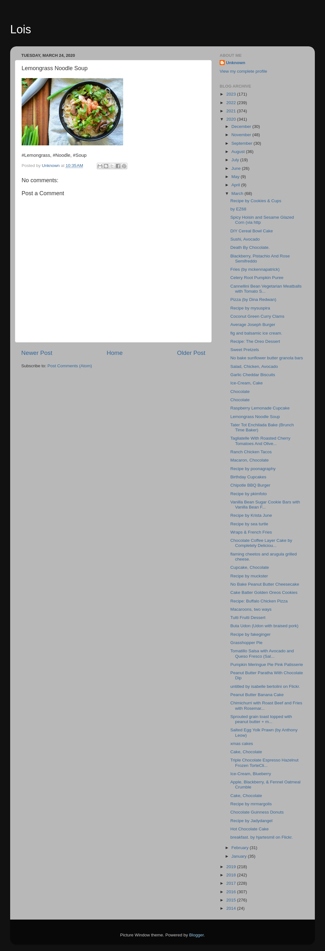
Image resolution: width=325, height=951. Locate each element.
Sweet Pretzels (244, 349)
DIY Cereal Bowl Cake (251, 231)
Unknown (235, 62)
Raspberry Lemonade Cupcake (260, 408)
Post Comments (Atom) (70, 365)
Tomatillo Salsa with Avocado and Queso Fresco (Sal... (262, 653)
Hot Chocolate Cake (249, 829)
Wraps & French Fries (251, 532)
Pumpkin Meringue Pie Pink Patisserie (266, 664)
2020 (231, 119)
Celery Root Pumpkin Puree (256, 277)
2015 (231, 900)
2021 (231, 111)
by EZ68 (238, 209)
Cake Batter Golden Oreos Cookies (264, 592)
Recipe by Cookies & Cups (256, 200)
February (240, 847)
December (241, 126)
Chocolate (240, 391)
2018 (231, 875)
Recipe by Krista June (251, 515)
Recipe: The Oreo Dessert (255, 341)
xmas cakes (241, 743)
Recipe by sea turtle (249, 524)
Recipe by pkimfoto (248, 493)
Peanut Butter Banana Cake (258, 694)
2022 (231, 102)
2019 (231, 866)
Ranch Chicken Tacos (251, 451)
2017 (231, 883)
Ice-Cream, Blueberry (250, 773)
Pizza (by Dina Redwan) (253, 299)
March (237, 193)
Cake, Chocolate (246, 751)
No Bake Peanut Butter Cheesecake (266, 584)
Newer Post (36, 352)
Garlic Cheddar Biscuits (252, 374)
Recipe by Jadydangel (251, 820)
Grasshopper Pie (246, 642)
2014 (231, 908)
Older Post (191, 352)
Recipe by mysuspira (250, 308)
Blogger (196, 935)
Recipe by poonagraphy (253, 468)
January (239, 856)
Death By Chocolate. (250, 247)
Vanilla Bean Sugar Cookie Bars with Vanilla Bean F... (265, 504)
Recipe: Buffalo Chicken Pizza (259, 601)
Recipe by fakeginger (250, 634)
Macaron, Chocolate (249, 460)
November (241, 134)
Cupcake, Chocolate (249, 567)
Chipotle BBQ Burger (250, 485)
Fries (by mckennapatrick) (255, 269)
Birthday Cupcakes (248, 477)
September (242, 143)
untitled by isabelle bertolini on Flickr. (265, 686)
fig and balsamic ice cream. (256, 333)
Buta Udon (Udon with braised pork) (264, 625)
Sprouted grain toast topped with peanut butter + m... (261, 719)
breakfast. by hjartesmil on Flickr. (261, 837)
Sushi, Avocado (245, 239)
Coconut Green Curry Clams (257, 316)
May (236, 176)
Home (115, 352)
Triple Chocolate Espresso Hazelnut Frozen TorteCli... (264, 763)
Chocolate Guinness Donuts (257, 812)
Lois (20, 29)
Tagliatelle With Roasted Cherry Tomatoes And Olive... (260, 441)
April (236, 185)
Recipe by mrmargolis (251, 803)
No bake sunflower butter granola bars (266, 358)
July (235, 159)
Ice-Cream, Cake (246, 383)
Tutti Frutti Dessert (248, 617)
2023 (231, 94)
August (238, 151)
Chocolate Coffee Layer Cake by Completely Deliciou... (261, 543)
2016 (231, 891)
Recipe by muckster (249, 576)
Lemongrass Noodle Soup (255, 416)
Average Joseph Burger (252, 324)
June (236, 168)
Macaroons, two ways (251, 609)
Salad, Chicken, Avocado (254, 366)
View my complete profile (243, 71)
